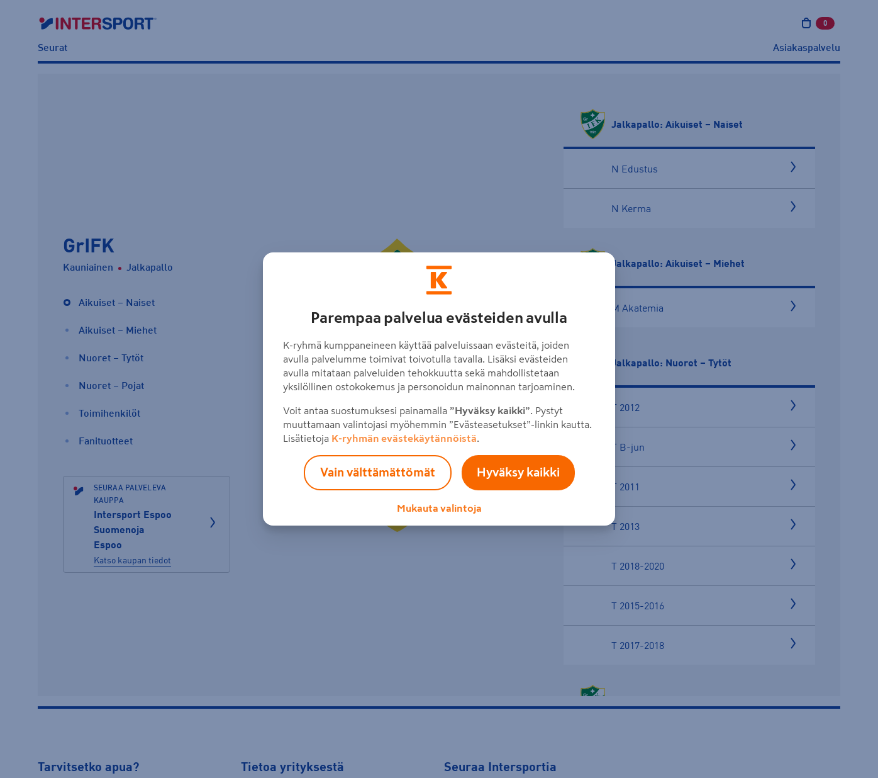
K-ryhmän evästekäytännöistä (404, 438)
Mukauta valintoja (439, 508)
